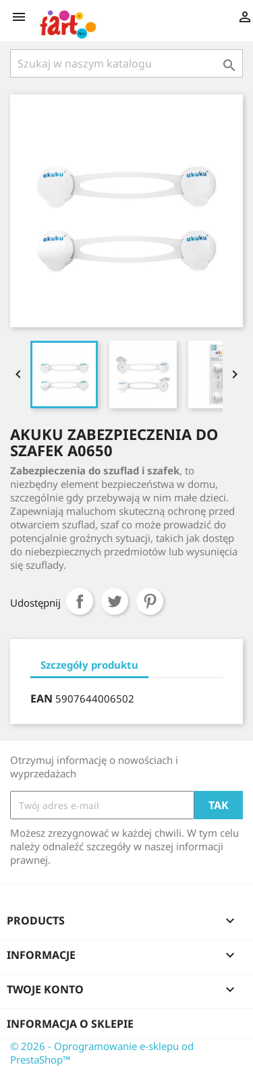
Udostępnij (79, 601)
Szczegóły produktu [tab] (89, 664)
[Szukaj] (126, 63)
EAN (41, 698)
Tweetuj (114, 601)
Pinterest (149, 601)
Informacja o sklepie (70, 1023)
